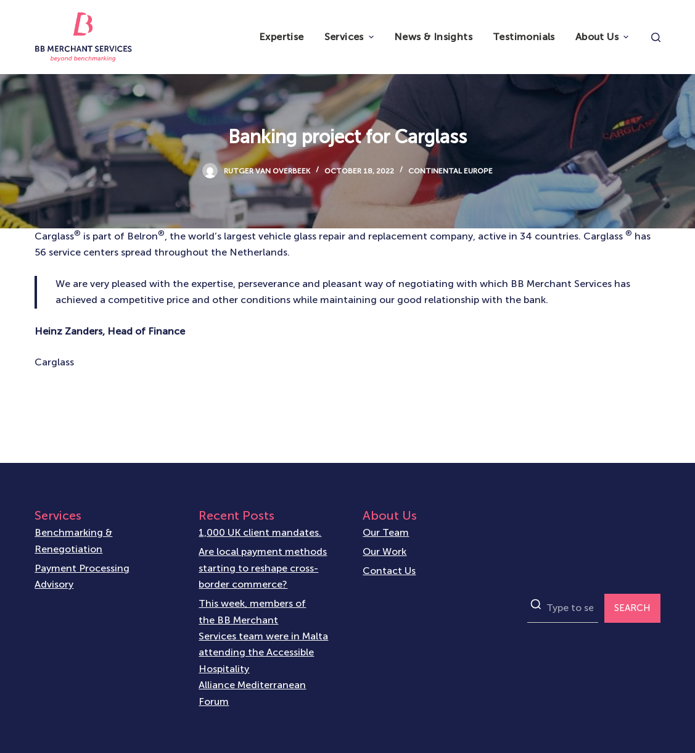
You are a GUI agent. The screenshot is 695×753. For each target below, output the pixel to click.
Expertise (281, 37)
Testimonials (524, 37)
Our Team (386, 532)
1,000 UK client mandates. (260, 532)
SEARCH (632, 608)
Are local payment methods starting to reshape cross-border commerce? (263, 568)
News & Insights (433, 37)
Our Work (384, 551)
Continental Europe (450, 171)
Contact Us (389, 570)
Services (350, 37)
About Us (603, 37)
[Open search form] (655, 37)
